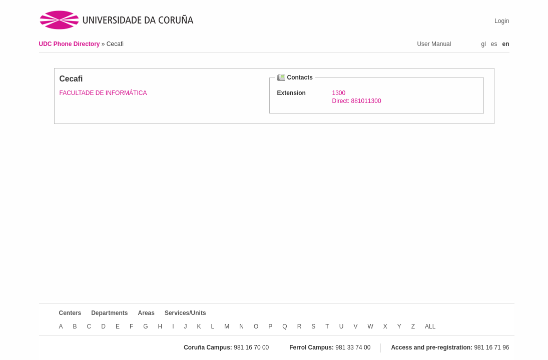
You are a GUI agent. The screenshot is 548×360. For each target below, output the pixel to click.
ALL (430, 326)
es (494, 44)
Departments (109, 313)
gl (483, 44)
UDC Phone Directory (70, 44)
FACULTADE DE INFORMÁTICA (103, 93)
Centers (70, 313)
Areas (146, 313)
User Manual (434, 44)
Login (501, 21)
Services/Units (185, 313)
